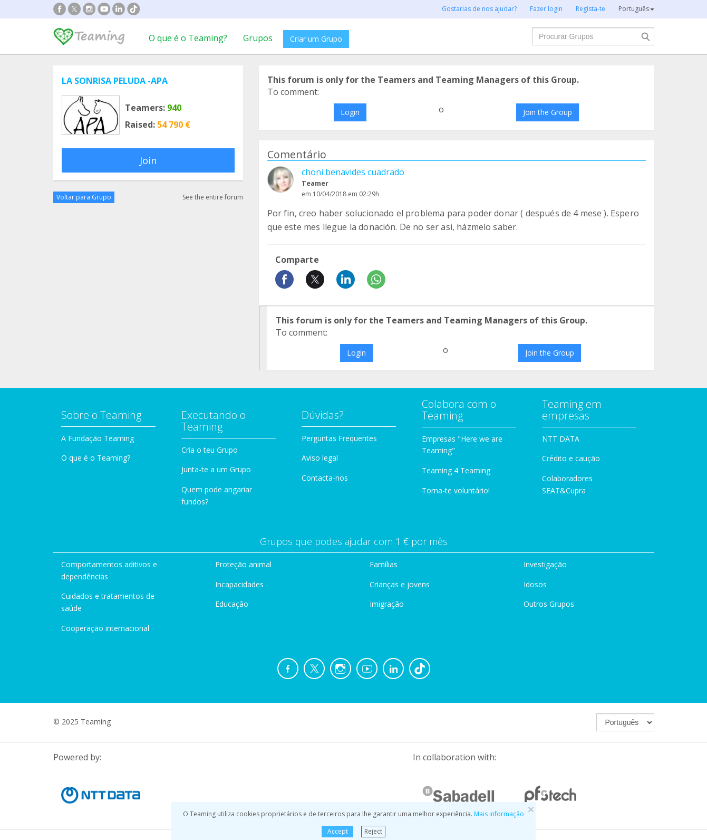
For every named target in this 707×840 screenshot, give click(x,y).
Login (350, 112)
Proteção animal (243, 564)
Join (148, 160)
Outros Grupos (549, 604)
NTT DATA (560, 439)
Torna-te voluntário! (456, 490)
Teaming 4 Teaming (456, 470)
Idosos (535, 584)
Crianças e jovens (400, 584)
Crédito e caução (571, 458)
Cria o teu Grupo (209, 450)
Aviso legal (320, 458)
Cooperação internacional (105, 628)
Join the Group (547, 112)
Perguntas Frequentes (339, 438)
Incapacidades (239, 584)
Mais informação (499, 813)
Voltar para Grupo (83, 197)
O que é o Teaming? (188, 38)
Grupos (258, 38)
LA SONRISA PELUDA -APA (115, 81)
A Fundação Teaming (97, 438)
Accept (337, 831)
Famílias (384, 564)
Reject (373, 831)
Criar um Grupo (316, 39)
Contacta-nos (325, 478)
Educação (231, 604)
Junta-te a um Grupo (216, 469)
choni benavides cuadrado (353, 172)
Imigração (387, 604)
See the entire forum (212, 197)
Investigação (545, 564)
